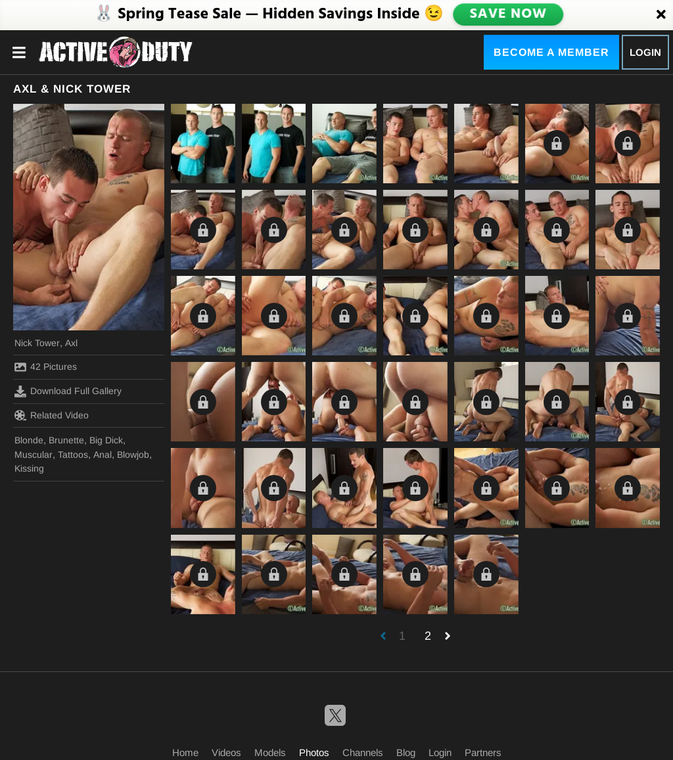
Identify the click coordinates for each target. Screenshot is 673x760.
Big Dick (106, 440)
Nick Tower (37, 343)
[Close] (661, 15)
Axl (71, 343)
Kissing (29, 468)
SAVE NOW (508, 14)
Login (645, 52)
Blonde (28, 440)
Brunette (66, 440)
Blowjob (133, 454)
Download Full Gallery (68, 391)
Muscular (33, 454)
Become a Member (551, 52)
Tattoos (73, 454)
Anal (102, 454)
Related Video (51, 415)
